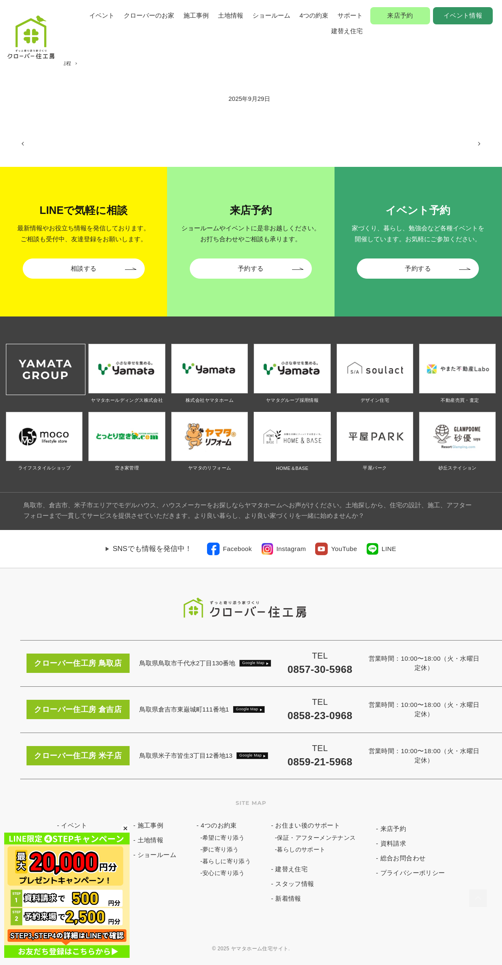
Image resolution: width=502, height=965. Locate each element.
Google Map (253, 663)
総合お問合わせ (403, 858)
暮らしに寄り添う (226, 861)
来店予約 (400, 15)
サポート (350, 15)
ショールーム (271, 15)
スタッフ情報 (294, 883)
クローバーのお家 (149, 15)
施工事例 (196, 15)
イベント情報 (463, 15)
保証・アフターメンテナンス (316, 837)
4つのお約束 (219, 825)
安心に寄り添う (223, 873)
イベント (101, 15)
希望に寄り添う (223, 837)
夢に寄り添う (220, 849)
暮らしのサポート (301, 849)
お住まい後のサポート (307, 825)
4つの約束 (314, 15)
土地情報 (230, 15)
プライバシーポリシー (412, 872)
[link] (229, 549)
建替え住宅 (347, 30)
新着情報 (288, 898)
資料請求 (393, 843)
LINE (389, 548)
